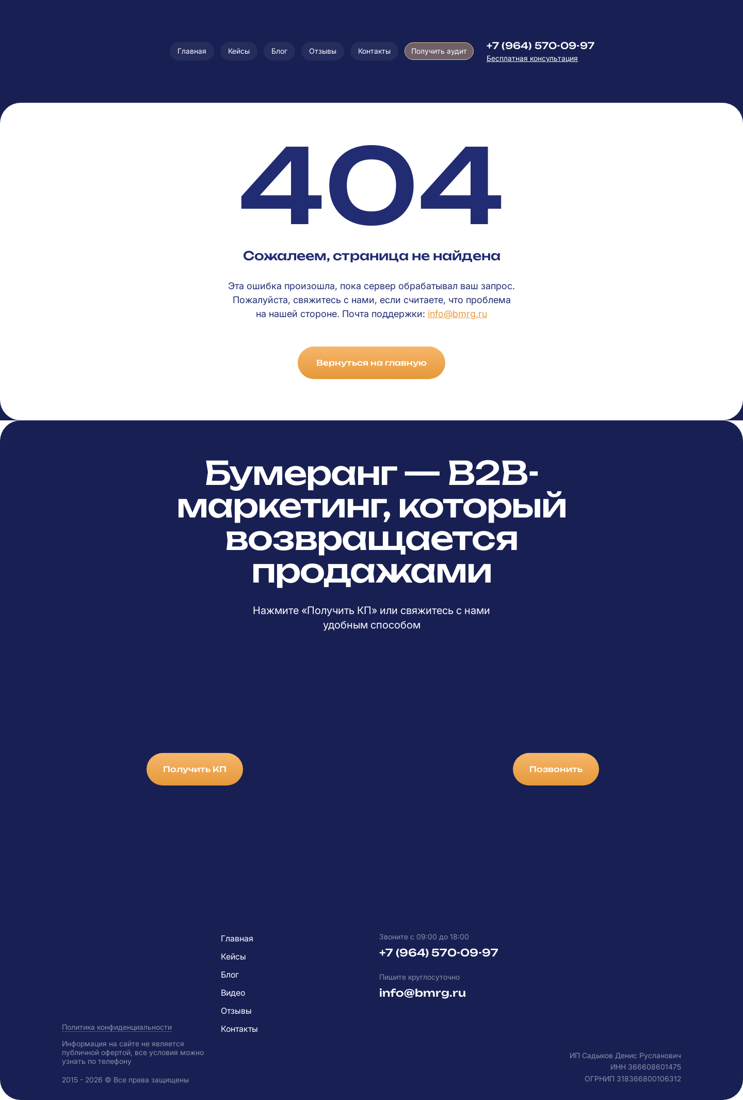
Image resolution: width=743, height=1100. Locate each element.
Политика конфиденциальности (117, 1027)
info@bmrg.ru (457, 313)
